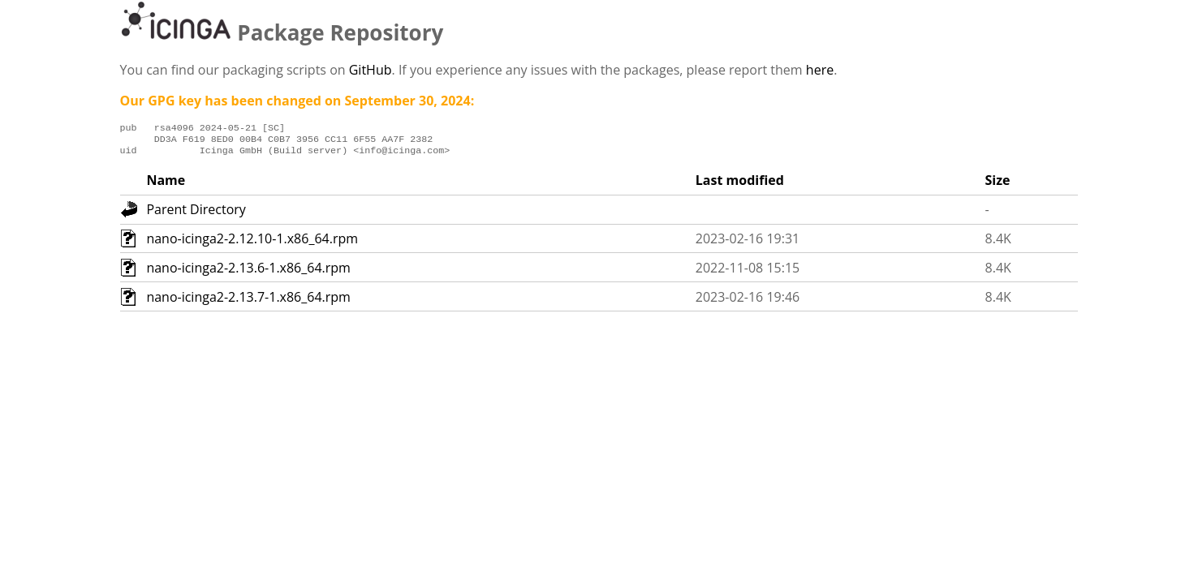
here (820, 70)
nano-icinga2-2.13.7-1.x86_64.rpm (248, 302)
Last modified (740, 185)
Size (998, 185)
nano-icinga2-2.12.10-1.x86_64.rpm (252, 243)
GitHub (370, 70)
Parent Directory (195, 214)
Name (165, 185)
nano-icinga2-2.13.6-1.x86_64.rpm (248, 272)
